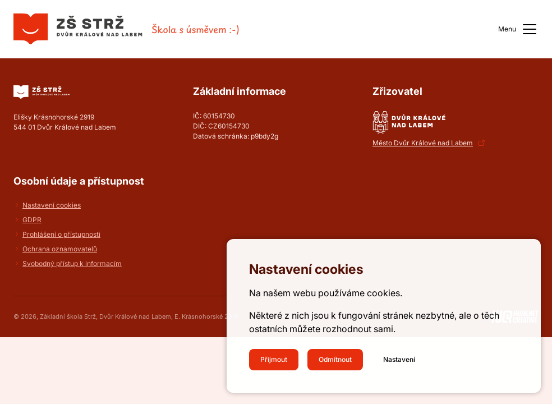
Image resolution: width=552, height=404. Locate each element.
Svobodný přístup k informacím (72, 263)
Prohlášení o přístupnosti (61, 234)
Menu (518, 29)
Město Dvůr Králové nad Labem (422, 143)
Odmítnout (335, 359)
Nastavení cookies (51, 205)
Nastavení (399, 359)
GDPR (32, 219)
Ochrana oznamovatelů (59, 249)
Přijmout (273, 359)
